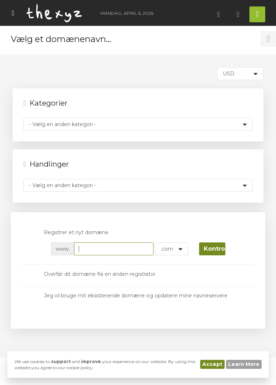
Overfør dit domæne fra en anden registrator (94, 275)
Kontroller (214, 248)
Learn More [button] (243, 364)
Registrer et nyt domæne (70, 233)
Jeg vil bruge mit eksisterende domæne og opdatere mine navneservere (129, 296)
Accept (212, 364)
